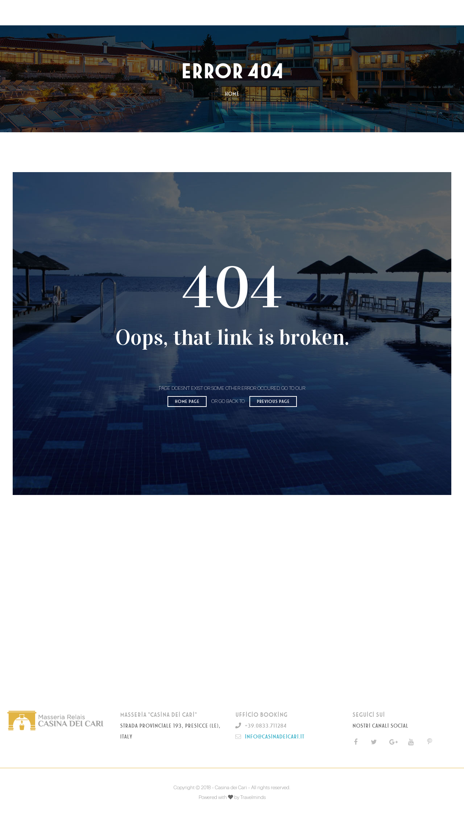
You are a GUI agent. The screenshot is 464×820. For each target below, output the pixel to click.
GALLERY (257, 12)
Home (232, 94)
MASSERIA (155, 12)
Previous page (273, 401)
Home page (187, 401)
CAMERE (189, 12)
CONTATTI (292, 12)
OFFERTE (223, 12)
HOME (123, 12)
